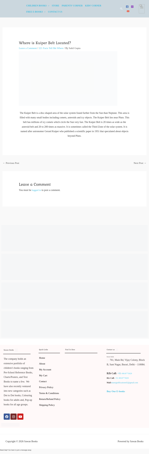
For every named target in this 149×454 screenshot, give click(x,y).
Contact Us (55, 12)
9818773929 (127, 373)
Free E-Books (34, 12)
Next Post (140, 163)
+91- (119, 373)
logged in (36, 190)
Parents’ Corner (72, 5)
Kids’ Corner (93, 5)
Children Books (36, 5)
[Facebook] (127, 6)
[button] (121, 8)
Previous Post (11, 163)
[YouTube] (128, 11)
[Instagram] (132, 6)
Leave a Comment (28, 48)
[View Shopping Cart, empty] (142, 8)
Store (55, 5)
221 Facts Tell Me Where (51, 48)
